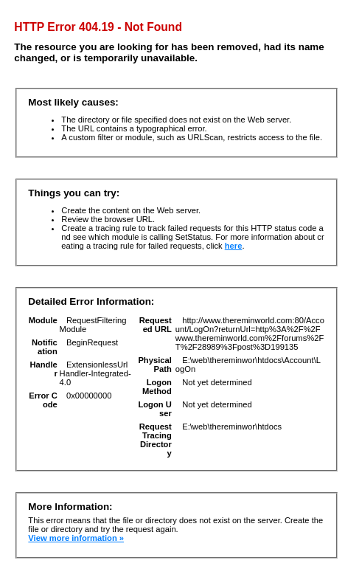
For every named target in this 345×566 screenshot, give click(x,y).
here (234, 245)
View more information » (76, 538)
